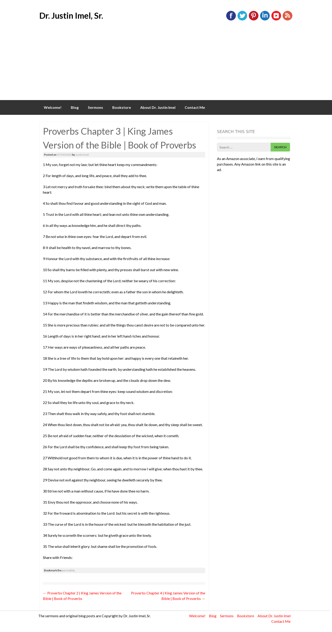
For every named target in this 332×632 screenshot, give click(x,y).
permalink (68, 570)
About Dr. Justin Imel (157, 107)
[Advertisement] (166, 65)
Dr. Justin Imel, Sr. (71, 15)
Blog (75, 107)
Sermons (95, 107)
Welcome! (53, 107)
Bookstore (121, 107)
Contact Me (195, 107)
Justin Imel (82, 154)
